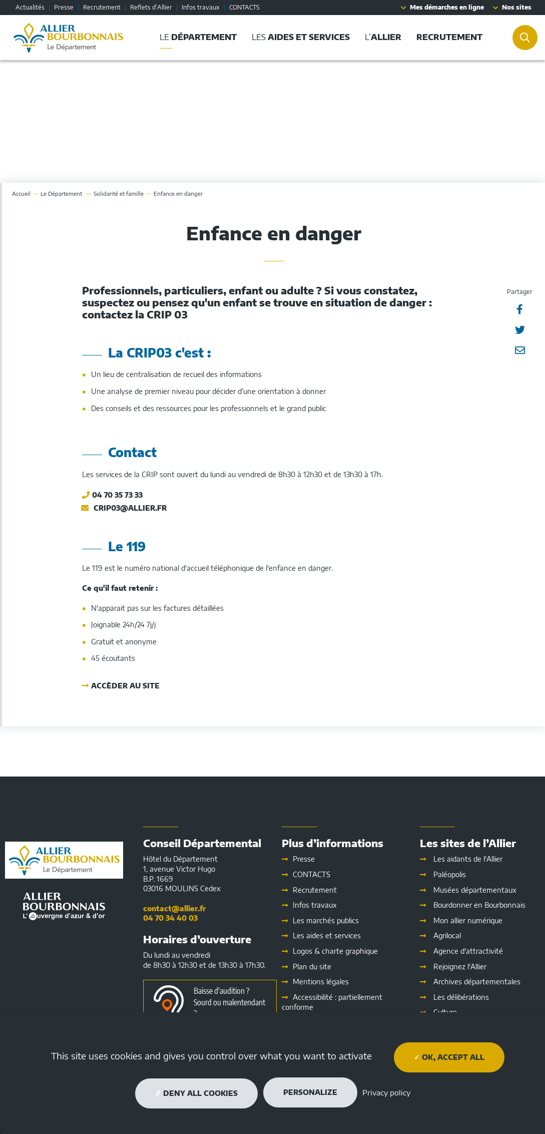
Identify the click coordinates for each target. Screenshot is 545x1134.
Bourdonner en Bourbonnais (479, 905)
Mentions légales (321, 981)
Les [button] (301, 37)
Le (62, 193)
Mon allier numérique (467, 920)
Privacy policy (386, 1092)
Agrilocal (447, 935)
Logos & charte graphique (335, 951)
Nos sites (516, 7)
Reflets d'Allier (151, 7)
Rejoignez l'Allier (459, 966)
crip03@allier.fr (130, 508)
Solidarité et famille (119, 193)
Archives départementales (476, 981)
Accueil (21, 193)
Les (327, 935)
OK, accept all (449, 1057)
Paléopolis (449, 874)
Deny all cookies (196, 1093)
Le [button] (198, 37)
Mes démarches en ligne (447, 7)
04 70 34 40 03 (170, 918)
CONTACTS (244, 7)
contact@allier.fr (174, 908)
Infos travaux (201, 7)
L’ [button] (383, 37)
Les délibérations (461, 997)
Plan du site (312, 966)
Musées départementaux (474, 890)
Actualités (30, 7)
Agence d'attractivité (468, 951)
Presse (64, 7)
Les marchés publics (326, 920)
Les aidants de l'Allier (467, 859)
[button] (449, 37)
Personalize (310, 1092)
